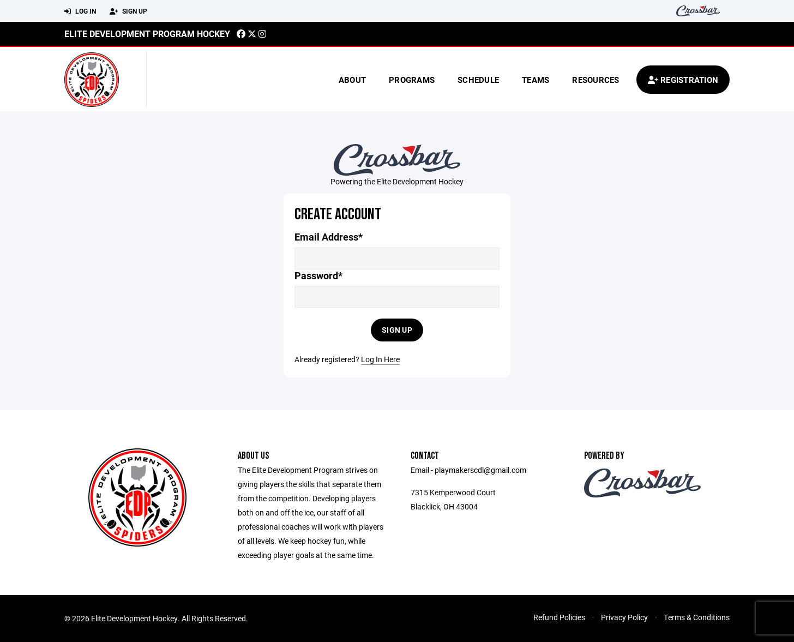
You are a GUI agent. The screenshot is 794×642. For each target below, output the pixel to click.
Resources (595, 79)
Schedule (478, 79)
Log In (80, 11)
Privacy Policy (624, 617)
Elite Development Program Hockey (147, 33)
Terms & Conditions (697, 617)
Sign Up (128, 11)
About (352, 79)
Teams (535, 79)
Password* (318, 275)
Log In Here (380, 359)
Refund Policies (559, 617)
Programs (412, 79)
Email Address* (328, 237)
